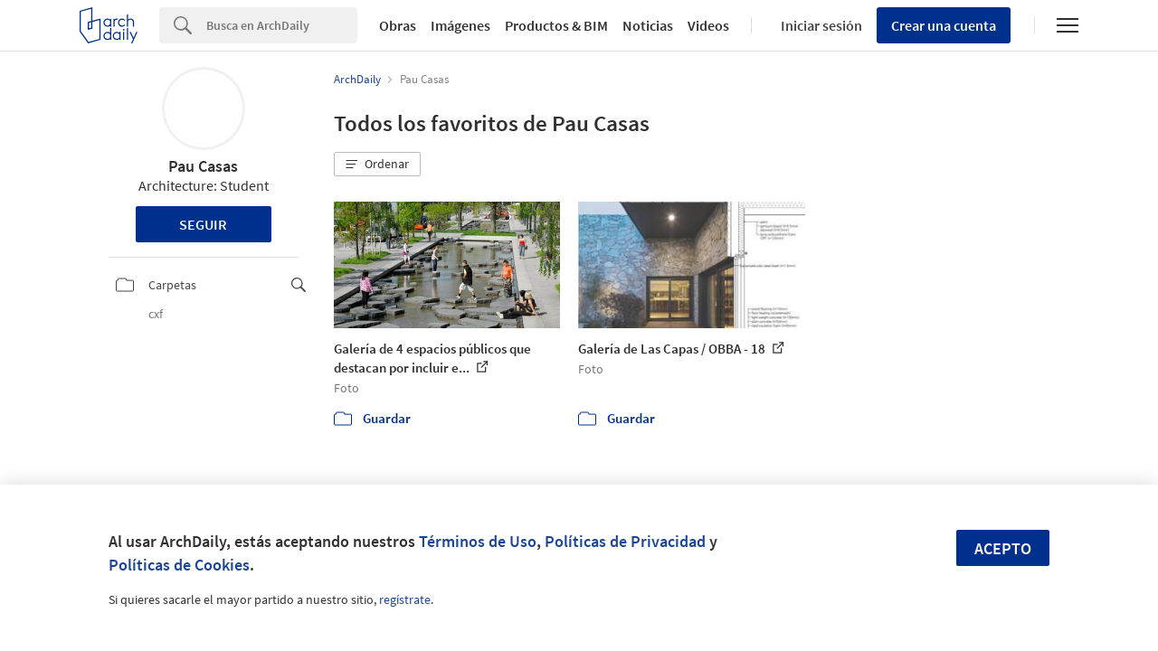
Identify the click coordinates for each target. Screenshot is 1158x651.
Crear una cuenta (943, 25)
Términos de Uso (477, 541)
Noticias (647, 25)
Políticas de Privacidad (625, 541)
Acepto (1002, 548)
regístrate (405, 599)
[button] (377, 164)
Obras (397, 25)
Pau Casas (203, 166)
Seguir (203, 224)
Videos (708, 25)
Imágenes (460, 25)
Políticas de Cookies (179, 564)
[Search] (281, 25)
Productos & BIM (556, 25)
